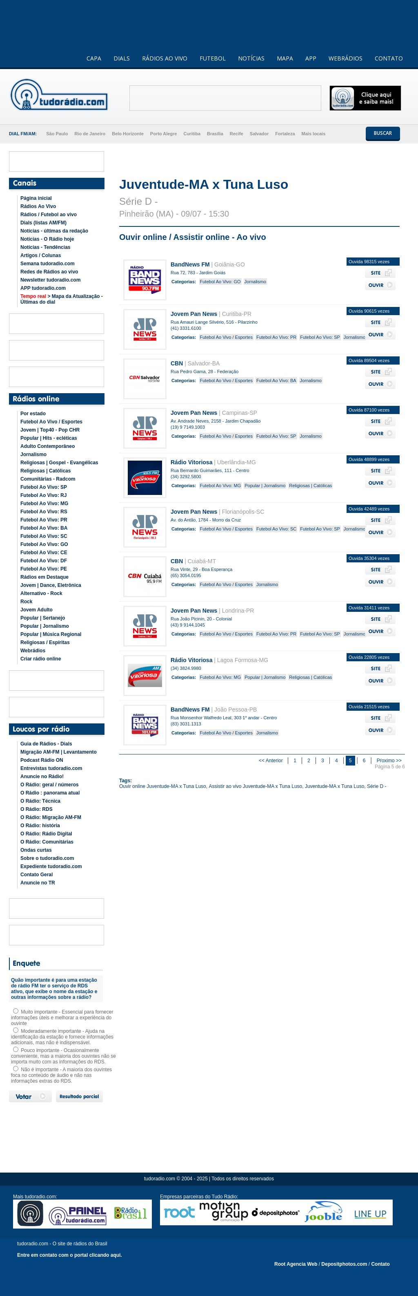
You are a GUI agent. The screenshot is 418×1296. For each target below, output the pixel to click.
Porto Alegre (163, 133)
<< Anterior (271, 760)
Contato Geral (36, 874)
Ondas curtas (36, 850)
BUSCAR (383, 133)
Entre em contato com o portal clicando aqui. (69, 1255)
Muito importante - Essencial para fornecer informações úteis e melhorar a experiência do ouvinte (62, 1017)
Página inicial (36, 198)
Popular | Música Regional (50, 634)
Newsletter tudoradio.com (50, 280)
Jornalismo (33, 454)
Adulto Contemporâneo (47, 446)
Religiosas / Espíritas (45, 642)
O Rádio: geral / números (49, 785)
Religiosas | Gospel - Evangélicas (59, 463)
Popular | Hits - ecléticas (48, 438)
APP (310, 58)
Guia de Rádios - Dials (46, 744)
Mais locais (314, 133)
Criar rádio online (40, 659)
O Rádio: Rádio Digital (46, 834)
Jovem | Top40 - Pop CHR (50, 430)
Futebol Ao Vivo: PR (43, 520)
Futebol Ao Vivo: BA (43, 528)
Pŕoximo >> (389, 760)
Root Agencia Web (295, 1264)
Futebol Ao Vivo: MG (44, 503)
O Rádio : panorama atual (50, 793)
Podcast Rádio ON (41, 760)
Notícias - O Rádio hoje (47, 239)
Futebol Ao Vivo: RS (43, 512)
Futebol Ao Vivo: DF (43, 561)
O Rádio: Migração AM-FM (50, 817)
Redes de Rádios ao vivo (49, 272)
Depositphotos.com (344, 1264)
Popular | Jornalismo (44, 626)
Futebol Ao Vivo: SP (43, 487)
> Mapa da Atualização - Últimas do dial (61, 299)
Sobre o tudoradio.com (47, 858)
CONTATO (389, 58)
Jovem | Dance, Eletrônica (50, 585)
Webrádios (32, 651)
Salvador (259, 133)
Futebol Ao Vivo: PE (43, 569)
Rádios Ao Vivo (38, 206)
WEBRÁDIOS (345, 58)
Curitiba (191, 133)
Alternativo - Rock (41, 593)
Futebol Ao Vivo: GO (44, 544)
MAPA (285, 58)
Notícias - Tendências (45, 247)
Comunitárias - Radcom (48, 479)
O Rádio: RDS (36, 809)
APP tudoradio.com (43, 288)
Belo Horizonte (128, 133)
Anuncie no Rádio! (42, 776)
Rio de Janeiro (89, 133)
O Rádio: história (40, 825)
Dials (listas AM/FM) (43, 223)
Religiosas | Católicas (45, 471)
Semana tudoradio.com (47, 263)
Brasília (215, 133)
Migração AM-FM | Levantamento (58, 752)
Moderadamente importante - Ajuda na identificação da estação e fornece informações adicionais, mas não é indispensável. (62, 1036)
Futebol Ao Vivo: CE (43, 552)
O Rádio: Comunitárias (46, 842)
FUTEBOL (213, 58)
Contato (380, 1264)
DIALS (121, 58)
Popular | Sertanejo (42, 618)
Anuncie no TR (37, 883)
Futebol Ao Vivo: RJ (43, 495)
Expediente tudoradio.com (51, 866)
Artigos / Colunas (40, 255)
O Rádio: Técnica (40, 801)
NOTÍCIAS (251, 58)
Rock (26, 601)
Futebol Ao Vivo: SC (43, 536)
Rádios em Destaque (44, 577)
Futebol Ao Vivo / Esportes (51, 422)
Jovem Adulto (36, 610)
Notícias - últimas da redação (54, 231)
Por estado (33, 413)
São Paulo (57, 133)
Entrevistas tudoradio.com (51, 768)
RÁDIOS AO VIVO (164, 58)
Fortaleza (285, 133)
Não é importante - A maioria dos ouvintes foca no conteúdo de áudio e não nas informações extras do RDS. (61, 1075)
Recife (236, 133)
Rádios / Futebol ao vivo (48, 214)
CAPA (94, 58)
